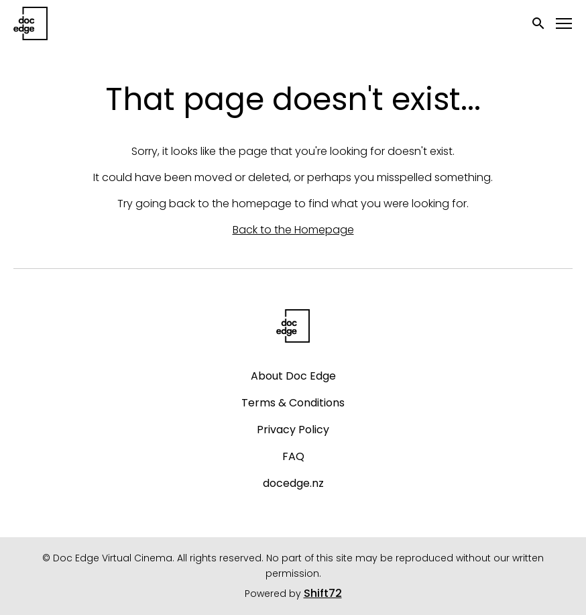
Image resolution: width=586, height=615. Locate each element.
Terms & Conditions (293, 402)
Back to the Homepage (293, 229)
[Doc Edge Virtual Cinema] (293, 326)
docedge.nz (293, 483)
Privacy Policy (293, 429)
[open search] (539, 23)
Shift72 (323, 593)
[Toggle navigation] (564, 23)
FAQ (293, 456)
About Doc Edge (293, 376)
